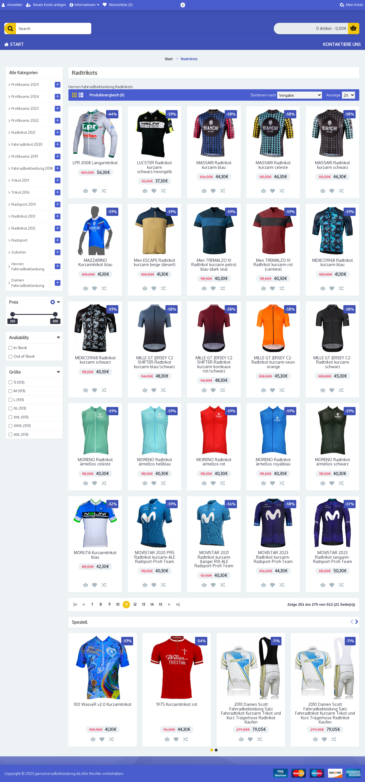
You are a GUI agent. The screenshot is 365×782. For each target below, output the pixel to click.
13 (143, 604)
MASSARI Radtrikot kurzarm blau (214, 164)
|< (75, 604)
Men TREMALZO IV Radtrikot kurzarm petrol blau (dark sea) (213, 265)
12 (135, 604)
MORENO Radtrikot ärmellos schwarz (332, 461)
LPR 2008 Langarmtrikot (95, 162)
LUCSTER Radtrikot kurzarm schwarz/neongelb (154, 167)
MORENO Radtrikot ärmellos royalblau (273, 461)
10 (117, 604)
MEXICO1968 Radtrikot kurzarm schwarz (95, 359)
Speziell (79, 622)
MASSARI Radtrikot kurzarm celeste (273, 164)
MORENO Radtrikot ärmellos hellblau (154, 461)
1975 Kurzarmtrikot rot (176, 704)
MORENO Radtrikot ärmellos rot (214, 461)
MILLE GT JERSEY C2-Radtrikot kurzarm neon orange (273, 362)
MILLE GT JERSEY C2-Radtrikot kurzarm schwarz (332, 362)
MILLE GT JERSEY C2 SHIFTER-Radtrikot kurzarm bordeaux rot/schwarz (214, 364)
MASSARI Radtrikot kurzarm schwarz (332, 164)
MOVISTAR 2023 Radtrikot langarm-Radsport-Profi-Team (332, 557)
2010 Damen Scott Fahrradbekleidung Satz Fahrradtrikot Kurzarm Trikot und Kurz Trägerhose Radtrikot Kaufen (251, 713)
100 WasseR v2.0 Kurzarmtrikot (102, 704)
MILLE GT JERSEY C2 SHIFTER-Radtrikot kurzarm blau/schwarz (154, 362)
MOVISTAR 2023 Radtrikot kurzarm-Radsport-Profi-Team (273, 557)
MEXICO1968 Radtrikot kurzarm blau (332, 262)
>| (178, 604)
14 (152, 604)
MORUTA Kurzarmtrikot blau (95, 554)
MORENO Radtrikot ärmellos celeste (95, 461)
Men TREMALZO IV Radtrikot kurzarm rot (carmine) (273, 265)
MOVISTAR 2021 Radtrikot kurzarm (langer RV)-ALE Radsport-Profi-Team (213, 559)
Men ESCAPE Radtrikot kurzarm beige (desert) (154, 262)
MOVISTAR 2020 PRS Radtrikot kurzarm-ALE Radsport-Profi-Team (154, 557)
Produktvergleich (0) (107, 95)
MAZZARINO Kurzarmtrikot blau (95, 262)
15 (160, 604)
